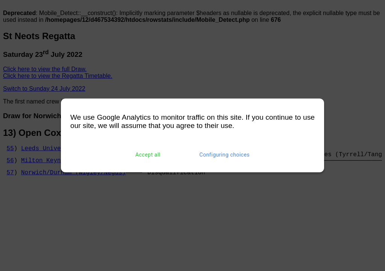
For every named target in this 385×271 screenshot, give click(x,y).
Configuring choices (224, 154)
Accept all (148, 154)
